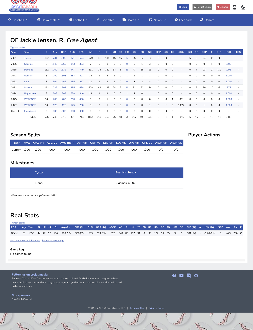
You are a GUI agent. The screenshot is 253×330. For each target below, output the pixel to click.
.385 (72, 87)
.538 (72, 93)
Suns (26, 81)
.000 (54, 111)
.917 (81, 81)
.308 (63, 75)
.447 (72, 69)
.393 (81, 64)
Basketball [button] (49, 20)
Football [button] (79, 20)
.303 (63, 58)
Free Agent (30, 111)
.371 (72, 58)
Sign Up (222, 7)
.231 (54, 58)
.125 (54, 105)
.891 (81, 75)
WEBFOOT (30, 99)
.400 (81, 99)
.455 (72, 81)
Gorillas (28, 64)
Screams (28, 87)
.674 (81, 58)
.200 (54, 99)
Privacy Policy (157, 308)
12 (127, 58)
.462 (63, 81)
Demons (28, 69)
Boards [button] (131, 20)
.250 (63, 64)
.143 (54, 64)
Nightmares (30, 93)
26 (127, 69)
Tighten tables (17, 47)
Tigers (27, 58)
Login (183, 7)
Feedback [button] (183, 20)
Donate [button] (207, 20)
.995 (228, 69)
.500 (228, 64)
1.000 (229, 75)
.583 (72, 75)
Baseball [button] (18, 20)
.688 (81, 87)
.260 (54, 69)
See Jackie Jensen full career (25, 240)
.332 (63, 69)
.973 (228, 87)
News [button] (157, 20)
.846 (81, 93)
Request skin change (53, 240)
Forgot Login (202, 7)
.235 (54, 87)
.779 (81, 69)
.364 (54, 81)
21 (127, 87)
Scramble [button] (105, 20)
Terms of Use (137, 308)
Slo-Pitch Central (22, 299)
